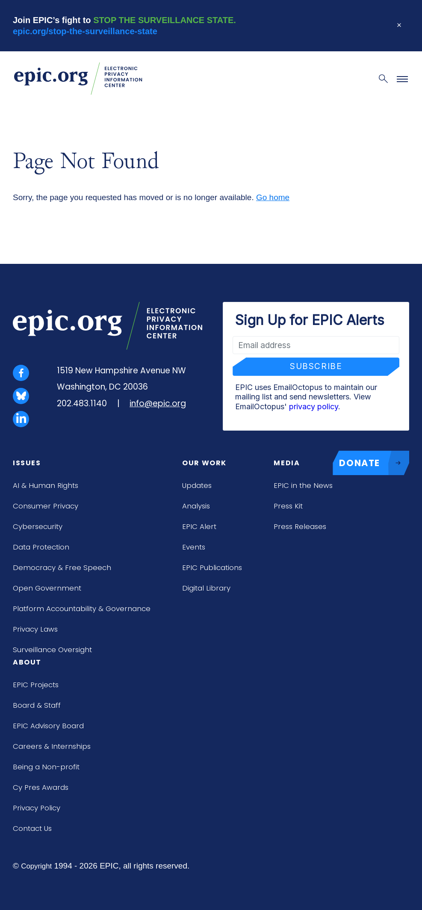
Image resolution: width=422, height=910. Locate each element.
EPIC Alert (199, 526)
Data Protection (41, 547)
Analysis (196, 506)
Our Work (204, 463)
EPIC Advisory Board (48, 726)
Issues (27, 463)
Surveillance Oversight (52, 649)
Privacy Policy (36, 808)
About (27, 662)
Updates (197, 485)
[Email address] (316, 345)
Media (287, 463)
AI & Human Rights (45, 485)
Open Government (47, 588)
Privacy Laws (35, 629)
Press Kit (288, 506)
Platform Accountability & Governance (82, 608)
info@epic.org (158, 403)
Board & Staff (37, 705)
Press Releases (300, 526)
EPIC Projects (36, 685)
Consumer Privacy (45, 506)
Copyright (36, 866)
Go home (272, 197)
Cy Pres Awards (40, 787)
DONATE (374, 463)
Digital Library (206, 588)
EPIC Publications (212, 567)
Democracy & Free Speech (62, 567)
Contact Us (32, 828)
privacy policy (313, 406)
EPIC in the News (303, 485)
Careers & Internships (52, 746)
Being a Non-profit (46, 767)
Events (193, 547)
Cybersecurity (37, 526)
